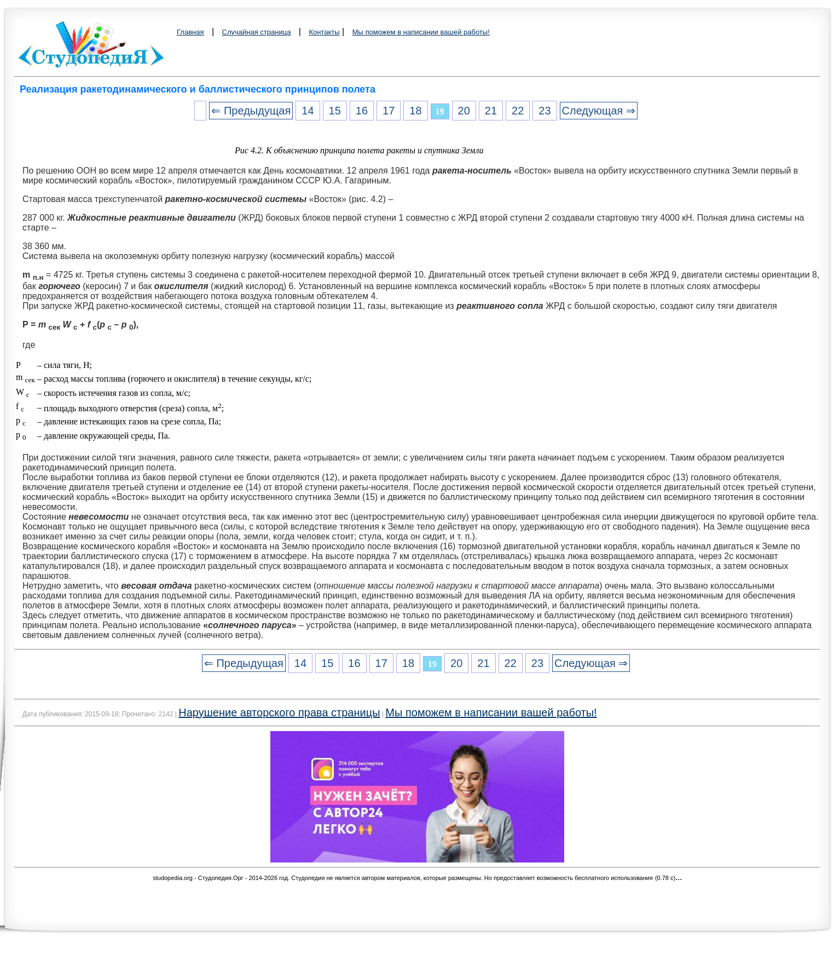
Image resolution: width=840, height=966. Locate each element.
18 (415, 111)
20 (464, 111)
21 (491, 111)
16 (362, 111)
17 (389, 111)
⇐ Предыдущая (251, 111)
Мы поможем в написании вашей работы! (421, 32)
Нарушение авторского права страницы (279, 712)
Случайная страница (256, 32)
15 (335, 111)
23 (544, 111)
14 (308, 111)
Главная (190, 32)
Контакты (324, 32)
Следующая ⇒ (598, 111)
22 (518, 111)
